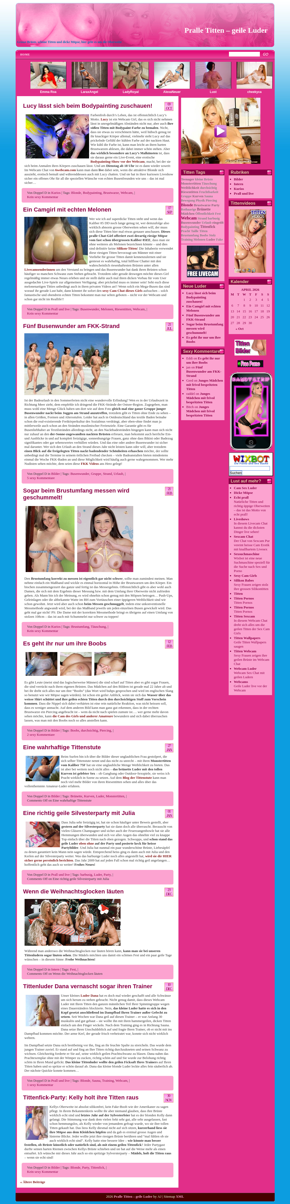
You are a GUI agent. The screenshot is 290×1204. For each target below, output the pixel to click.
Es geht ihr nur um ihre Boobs (64, 643)
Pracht (185, 231)
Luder (100, 796)
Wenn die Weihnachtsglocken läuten (73, 891)
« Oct (239, 329)
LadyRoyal (131, 92)
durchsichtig (89, 730)
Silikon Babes (244, 580)
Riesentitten (123, 309)
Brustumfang (80, 627)
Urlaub (118, 474)
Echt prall (241, 497)
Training (108, 1081)
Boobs (74, 730)
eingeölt (218, 222)
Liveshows (241, 519)
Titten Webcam (245, 651)
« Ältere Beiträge (32, 1182)
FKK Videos (90, 464)
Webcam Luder (245, 669)
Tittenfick (97, 1167)
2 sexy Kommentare (41, 735)
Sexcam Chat (243, 536)
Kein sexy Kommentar (42, 197)
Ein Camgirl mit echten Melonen (67, 209)
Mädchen (188, 213)
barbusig (86, 875)
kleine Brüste (204, 179)
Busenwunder (89, 309)
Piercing (105, 730)
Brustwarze (111, 193)
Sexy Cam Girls (245, 576)
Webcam (126, 193)
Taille (194, 231)
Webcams (241, 682)
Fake (219, 239)
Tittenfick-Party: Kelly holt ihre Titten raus (81, 1097)
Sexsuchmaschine (247, 554)
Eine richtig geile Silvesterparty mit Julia (79, 813)
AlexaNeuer (172, 92)
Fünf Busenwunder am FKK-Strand (71, 326)
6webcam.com (65, 170)
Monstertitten (115, 796)
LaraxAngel (89, 92)
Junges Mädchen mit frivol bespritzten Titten (204, 384)
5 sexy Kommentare (41, 478)
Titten (203, 231)
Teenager (187, 179)
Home (25, 54)
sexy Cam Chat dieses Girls (122, 291)
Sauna (96, 1081)
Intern (55, 969)
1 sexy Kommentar (40, 1085)
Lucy (104, 119)
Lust (213, 92)
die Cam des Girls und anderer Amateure (82, 716)
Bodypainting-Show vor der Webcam (117, 161)
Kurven (89, 796)
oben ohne (86, 843)
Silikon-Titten (127, 248)
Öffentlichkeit (204, 213)
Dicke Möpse (243, 493)
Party (107, 875)
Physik (200, 200)
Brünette (76, 796)
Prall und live (60, 309)
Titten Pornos (244, 598)
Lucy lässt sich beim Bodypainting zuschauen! (87, 105)
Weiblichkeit (190, 188)
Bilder (55, 474)
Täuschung (98, 627)
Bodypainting (92, 193)
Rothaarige (188, 209)
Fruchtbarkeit (208, 192)
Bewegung (188, 200)
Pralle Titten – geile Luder (226, 30)
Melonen (107, 309)
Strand (107, 474)
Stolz (212, 235)
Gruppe (96, 474)
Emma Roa (48, 92)
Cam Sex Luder (245, 488)
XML (180, 1196)
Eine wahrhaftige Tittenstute (62, 747)
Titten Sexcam (244, 616)
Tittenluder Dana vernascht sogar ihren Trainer (87, 986)
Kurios (56, 193)
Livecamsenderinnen (39, 269)
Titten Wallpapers (247, 638)
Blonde (76, 193)
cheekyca (254, 92)
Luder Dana (89, 995)
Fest (73, 969)
